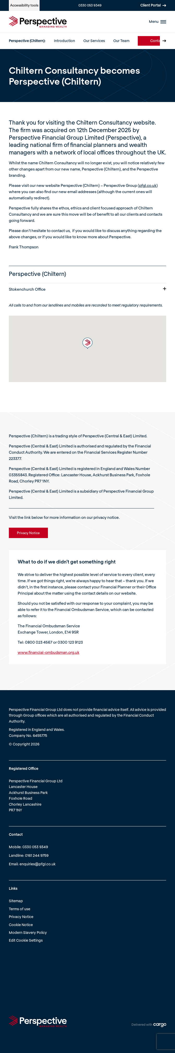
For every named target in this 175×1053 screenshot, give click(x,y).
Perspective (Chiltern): (27, 40)
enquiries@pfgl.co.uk (37, 864)
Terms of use (19, 909)
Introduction (64, 40)
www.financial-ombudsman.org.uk (48, 652)
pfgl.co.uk (148, 185)
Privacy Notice (21, 916)
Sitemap (16, 901)
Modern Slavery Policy (28, 932)
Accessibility (24, 5)
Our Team (121, 40)
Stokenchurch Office (87, 289)
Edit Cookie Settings (26, 940)
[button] (87, 343)
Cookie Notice (21, 924)
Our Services (94, 40)
